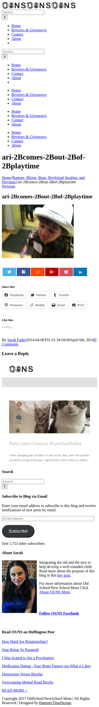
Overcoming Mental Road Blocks (28, 682)
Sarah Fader (16, 340)
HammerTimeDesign (55, 703)
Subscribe (18, 531)
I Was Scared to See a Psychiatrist (28, 658)
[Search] (4, 17)
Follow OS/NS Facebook (59, 613)
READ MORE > (15, 690)
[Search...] (23, 12)
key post (63, 575)
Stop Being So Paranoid (20, 650)
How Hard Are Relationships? (25, 642)
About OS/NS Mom (54, 592)
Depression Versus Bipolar (22, 674)
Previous (8, 186)
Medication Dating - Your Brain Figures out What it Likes (46, 666)
